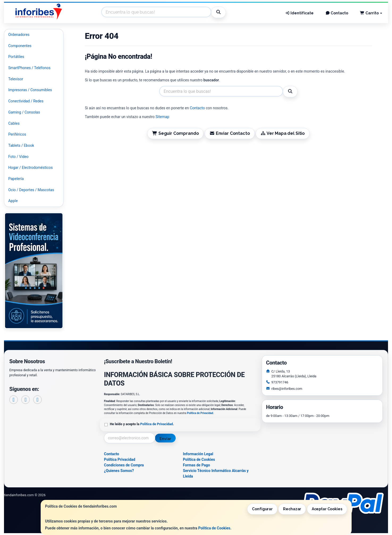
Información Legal (198, 454)
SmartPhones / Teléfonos (29, 68)
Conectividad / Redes (25, 101)
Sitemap (162, 117)
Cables (14, 123)
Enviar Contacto (229, 133)
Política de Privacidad (200, 413)
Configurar (262, 509)
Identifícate (299, 13)
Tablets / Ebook (21, 145)
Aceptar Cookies (327, 509)
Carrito (371, 13)
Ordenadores (18, 34)
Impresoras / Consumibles (30, 90)
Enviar (165, 439)
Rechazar (292, 509)
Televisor (15, 79)
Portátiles (16, 57)
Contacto (336, 13)
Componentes (19, 46)
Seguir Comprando (175, 133)
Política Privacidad (119, 459)
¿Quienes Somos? (119, 471)
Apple (13, 201)
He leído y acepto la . (142, 424)
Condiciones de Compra (124, 465)
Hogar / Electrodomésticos (30, 167)
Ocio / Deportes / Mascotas (31, 190)
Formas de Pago (196, 465)
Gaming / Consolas (24, 112)
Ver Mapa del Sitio (282, 133)
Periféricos (17, 134)
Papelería (16, 179)
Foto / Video (18, 156)
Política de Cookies (214, 528)
